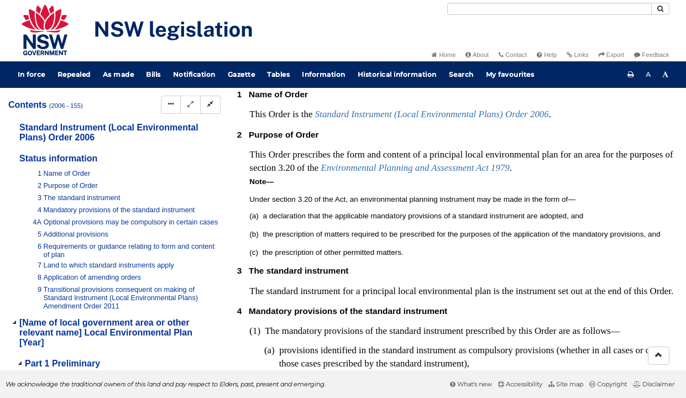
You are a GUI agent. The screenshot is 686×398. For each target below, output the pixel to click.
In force (31, 74)
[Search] (549, 9)
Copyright (608, 384)
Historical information (397, 74)
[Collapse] (210, 105)
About (477, 54)
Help (547, 54)
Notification (194, 74)
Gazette (241, 74)
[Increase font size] (665, 74)
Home (443, 54)
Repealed (74, 74)
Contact (513, 54)
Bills (153, 74)
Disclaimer (653, 384)
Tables (278, 74)
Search (461, 74)
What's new (471, 384)
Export (611, 54)
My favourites (510, 74)
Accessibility (520, 384)
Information (323, 74)
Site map (565, 384)
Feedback (651, 54)
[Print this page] (630, 74)
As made (118, 74)
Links (577, 54)
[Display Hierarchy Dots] (171, 105)
